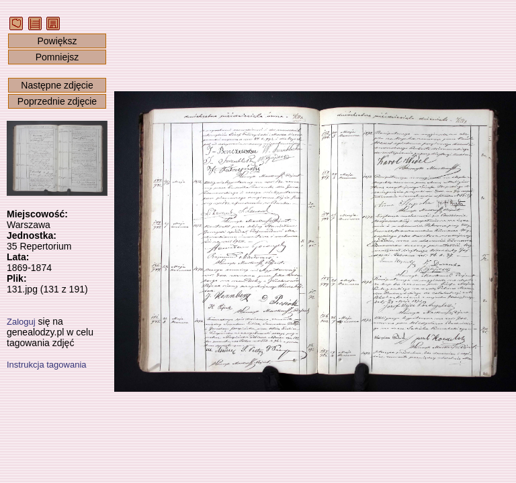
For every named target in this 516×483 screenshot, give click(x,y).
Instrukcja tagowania (47, 365)
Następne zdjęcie (57, 85)
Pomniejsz (57, 57)
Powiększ (57, 41)
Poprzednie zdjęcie (57, 101)
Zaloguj (21, 322)
